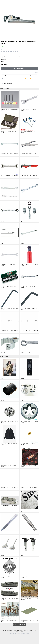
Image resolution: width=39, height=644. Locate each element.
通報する (36, 72)
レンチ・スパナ (29, 75)
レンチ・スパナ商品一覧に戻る (19, 624)
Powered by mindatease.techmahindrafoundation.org (19, 633)
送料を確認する (11, 49)
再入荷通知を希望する (19, 68)
